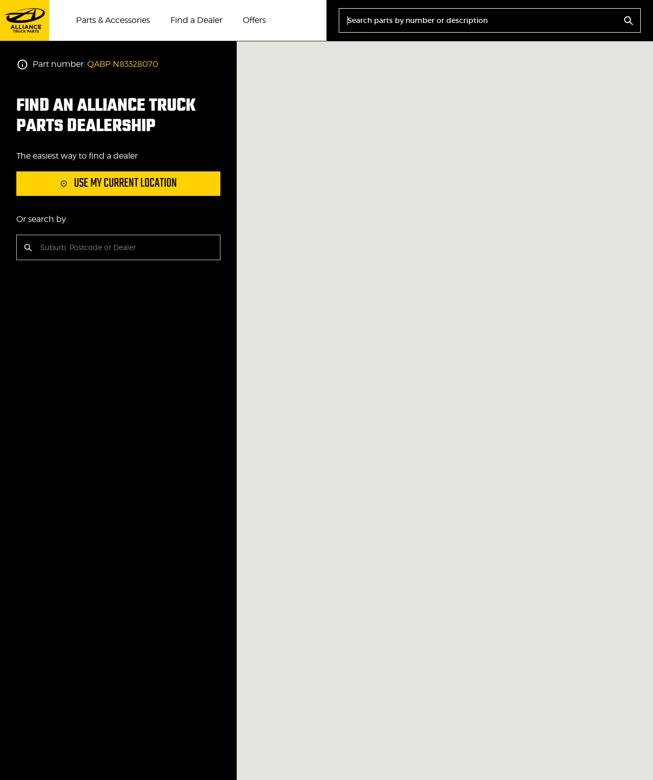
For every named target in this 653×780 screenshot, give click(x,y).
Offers (254, 20)
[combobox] (41, 247)
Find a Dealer (196, 20)
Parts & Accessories (113, 20)
